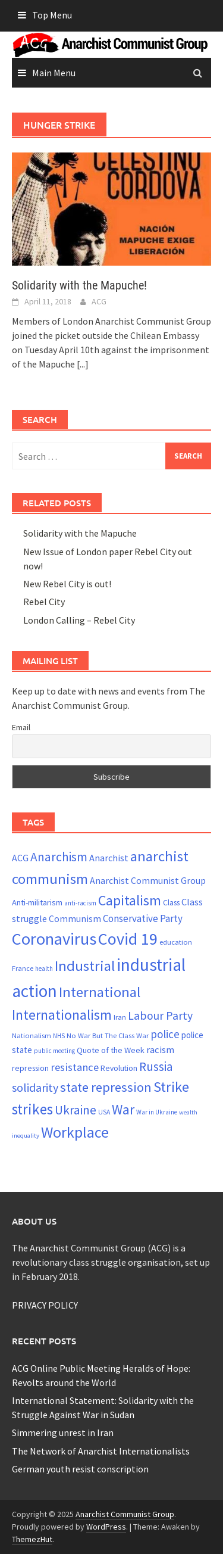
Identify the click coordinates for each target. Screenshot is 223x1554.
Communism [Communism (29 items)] (75, 918)
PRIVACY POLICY (45, 1305)
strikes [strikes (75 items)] (32, 1109)
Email (21, 727)
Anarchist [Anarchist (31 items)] (108, 858)
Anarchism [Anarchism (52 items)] (58, 857)
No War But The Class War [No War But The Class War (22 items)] (108, 1035)
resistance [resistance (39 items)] (75, 1067)
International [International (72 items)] (99, 992)
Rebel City (44, 602)
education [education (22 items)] (175, 942)
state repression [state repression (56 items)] (106, 1087)
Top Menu (52, 15)
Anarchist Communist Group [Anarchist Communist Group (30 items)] (148, 880)
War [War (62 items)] (123, 1109)
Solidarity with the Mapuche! (79, 285)
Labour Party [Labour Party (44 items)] (160, 1015)
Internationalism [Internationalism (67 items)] (62, 1014)
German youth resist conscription (80, 1469)
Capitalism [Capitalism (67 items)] (129, 900)
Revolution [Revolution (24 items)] (118, 1068)
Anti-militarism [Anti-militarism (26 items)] (37, 902)
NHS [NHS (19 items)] (59, 1036)
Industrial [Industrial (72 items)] (85, 966)
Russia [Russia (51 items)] (156, 1066)
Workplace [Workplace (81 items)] (75, 1132)
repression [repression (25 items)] (30, 1068)
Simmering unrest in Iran (63, 1432)
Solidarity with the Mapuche (80, 533)
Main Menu (54, 73)
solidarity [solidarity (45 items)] (35, 1087)
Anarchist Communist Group (125, 1514)
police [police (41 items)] (165, 1034)
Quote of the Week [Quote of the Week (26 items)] (111, 1050)
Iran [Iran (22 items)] (120, 1017)
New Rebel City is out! (67, 584)
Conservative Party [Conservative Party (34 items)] (143, 918)
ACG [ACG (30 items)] (20, 858)
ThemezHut (32, 1539)
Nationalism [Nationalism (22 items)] (31, 1035)
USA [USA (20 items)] (104, 1112)
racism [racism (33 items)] (160, 1050)
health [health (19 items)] (44, 968)
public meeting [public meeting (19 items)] (54, 1051)
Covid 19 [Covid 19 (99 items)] (128, 938)
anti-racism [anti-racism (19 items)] (80, 903)
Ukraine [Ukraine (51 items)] (75, 1110)
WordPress (106, 1526)
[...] (83, 364)
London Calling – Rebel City (79, 620)
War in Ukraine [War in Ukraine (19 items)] (156, 1112)
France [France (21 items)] (22, 968)
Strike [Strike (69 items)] (171, 1086)
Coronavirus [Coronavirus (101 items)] (54, 938)
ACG (99, 301)
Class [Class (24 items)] (171, 903)
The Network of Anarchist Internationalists (101, 1451)
